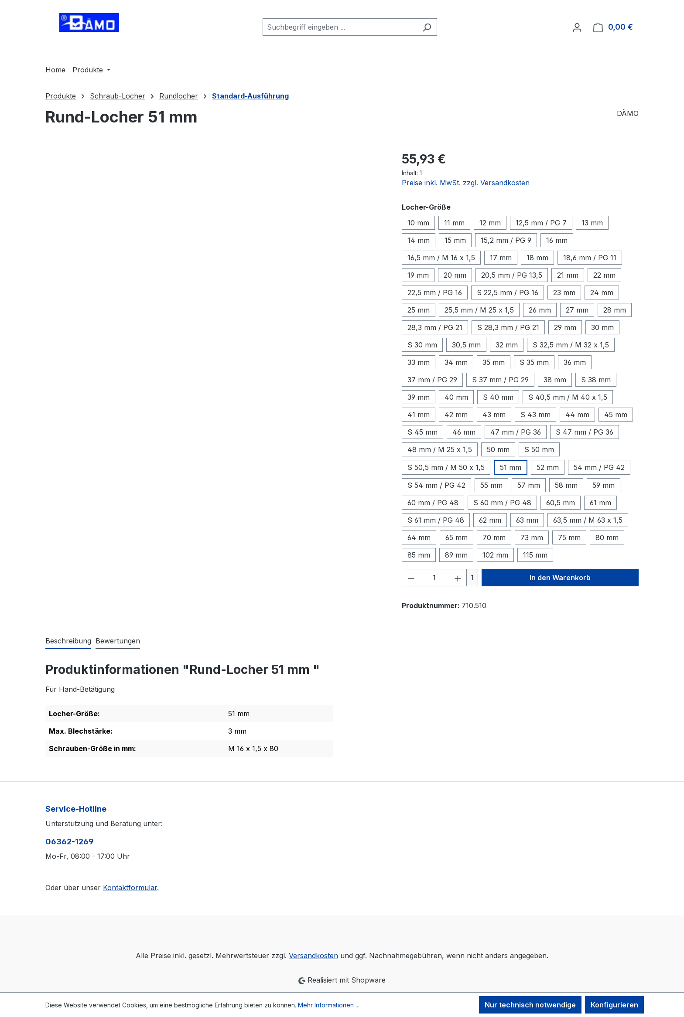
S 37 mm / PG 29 (500, 379)
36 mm (575, 362)
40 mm (456, 397)
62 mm (490, 520)
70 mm (494, 537)
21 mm (567, 275)
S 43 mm (535, 414)
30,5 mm (466, 344)
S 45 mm (422, 432)
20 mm (455, 275)
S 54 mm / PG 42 (436, 485)
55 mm (491, 485)
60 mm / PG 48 (432, 502)
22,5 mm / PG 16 (434, 292)
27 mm (577, 310)
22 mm (604, 275)
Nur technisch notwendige (530, 1004)
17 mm (501, 257)
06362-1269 (69, 841)
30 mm (602, 327)
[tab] (68, 641)
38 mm (555, 379)
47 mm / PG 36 (515, 432)
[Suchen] (427, 27)
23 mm (564, 292)
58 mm (566, 485)
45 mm (615, 414)
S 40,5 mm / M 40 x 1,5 (567, 397)
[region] (215, 243)
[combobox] (340, 27)
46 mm (463, 432)
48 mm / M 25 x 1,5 (439, 449)
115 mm (535, 555)
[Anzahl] (434, 577)
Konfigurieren (614, 1004)
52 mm (548, 467)
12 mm (490, 222)
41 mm (418, 414)
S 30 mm (422, 344)
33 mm (418, 362)
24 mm (601, 292)
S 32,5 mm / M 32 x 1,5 (571, 344)
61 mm (600, 502)
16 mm (557, 240)
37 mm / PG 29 (432, 379)
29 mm (565, 327)
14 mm (418, 240)
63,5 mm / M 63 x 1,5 (587, 520)
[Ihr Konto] (577, 27)
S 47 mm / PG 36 (584, 432)
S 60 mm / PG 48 (502, 502)
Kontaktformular (130, 887)
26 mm (540, 310)
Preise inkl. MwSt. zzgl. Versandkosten (466, 182)
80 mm (607, 537)
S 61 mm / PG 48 (435, 520)
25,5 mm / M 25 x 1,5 (479, 310)
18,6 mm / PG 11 (589, 257)
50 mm (498, 449)
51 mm (510, 467)
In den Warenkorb (560, 577)
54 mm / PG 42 (599, 467)
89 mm (456, 555)
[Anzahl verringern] (411, 577)
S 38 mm (596, 379)
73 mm (531, 537)
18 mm (537, 257)
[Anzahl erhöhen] (458, 577)
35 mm (493, 362)
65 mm (456, 537)
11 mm (454, 222)
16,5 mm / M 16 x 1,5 (441, 257)
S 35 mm (534, 362)
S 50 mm (539, 449)
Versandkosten (313, 955)
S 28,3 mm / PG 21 (508, 327)
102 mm (495, 555)
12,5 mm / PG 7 (541, 222)
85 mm (418, 555)
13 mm (592, 222)
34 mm (456, 362)
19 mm (418, 275)
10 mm (418, 222)
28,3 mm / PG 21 (434, 327)
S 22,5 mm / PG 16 (507, 292)
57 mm (528, 485)
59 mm (603, 485)
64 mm (419, 537)
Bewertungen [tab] (118, 640)
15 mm (455, 240)
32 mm (507, 344)
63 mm (527, 520)
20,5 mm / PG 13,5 (511, 275)
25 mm (418, 310)
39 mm (418, 397)
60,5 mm (560, 502)
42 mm (456, 414)
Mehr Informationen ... (328, 1005)
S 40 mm (498, 397)
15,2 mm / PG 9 (506, 240)
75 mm (569, 537)
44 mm (577, 414)
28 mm (614, 310)
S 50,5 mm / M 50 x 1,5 (446, 467)
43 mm (494, 414)
